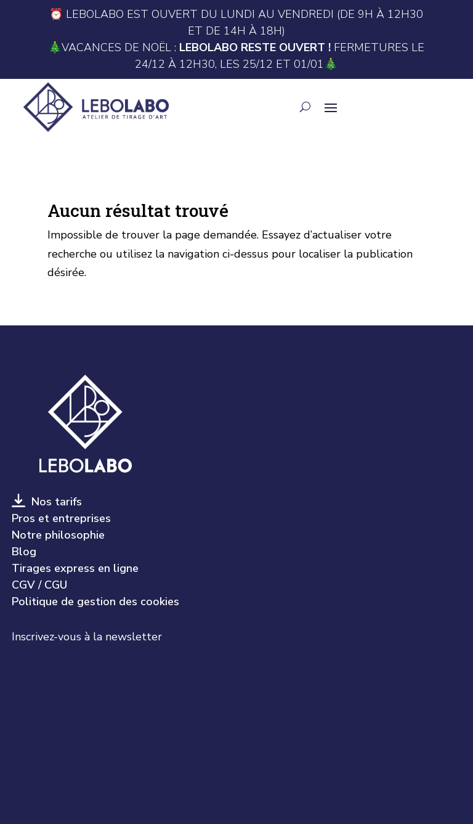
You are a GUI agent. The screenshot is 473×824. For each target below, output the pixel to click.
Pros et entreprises (61, 518)
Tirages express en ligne (75, 568)
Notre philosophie (58, 535)
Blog (24, 551)
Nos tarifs (53, 501)
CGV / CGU (39, 584)
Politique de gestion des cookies (95, 601)
